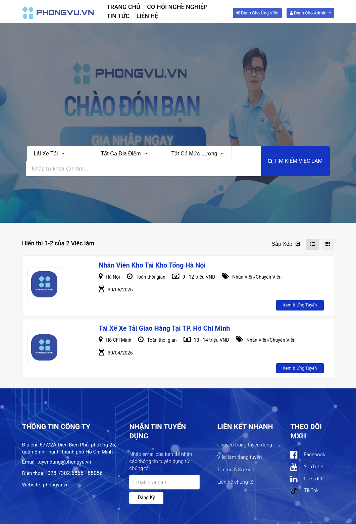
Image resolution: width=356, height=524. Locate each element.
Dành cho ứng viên (257, 12)
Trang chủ (123, 6)
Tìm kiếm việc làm (295, 161)
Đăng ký (146, 497)
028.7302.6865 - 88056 (75, 473)
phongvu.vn (56, 485)
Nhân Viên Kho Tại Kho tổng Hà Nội (152, 265)
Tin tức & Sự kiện (235, 470)
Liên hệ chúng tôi (235, 482)
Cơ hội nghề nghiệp (177, 6)
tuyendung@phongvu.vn (64, 462)
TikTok (304, 490)
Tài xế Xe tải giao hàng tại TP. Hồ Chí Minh (164, 328)
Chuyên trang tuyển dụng (244, 445)
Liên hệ (147, 15)
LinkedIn (306, 479)
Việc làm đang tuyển (239, 457)
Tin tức (118, 15)
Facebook (307, 455)
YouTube (306, 467)
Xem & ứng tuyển (300, 304)
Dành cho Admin (308, 12)
